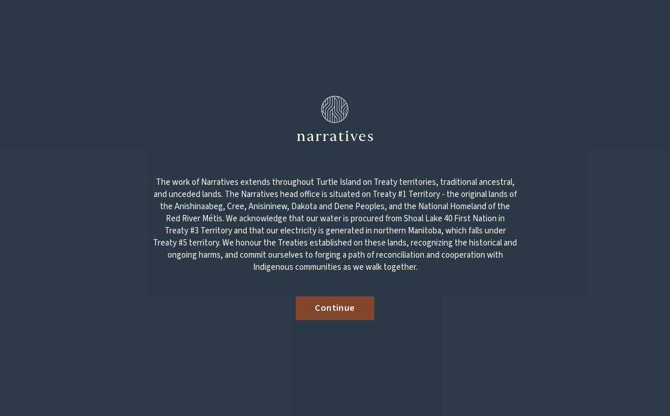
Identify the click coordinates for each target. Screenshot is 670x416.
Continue (335, 308)
